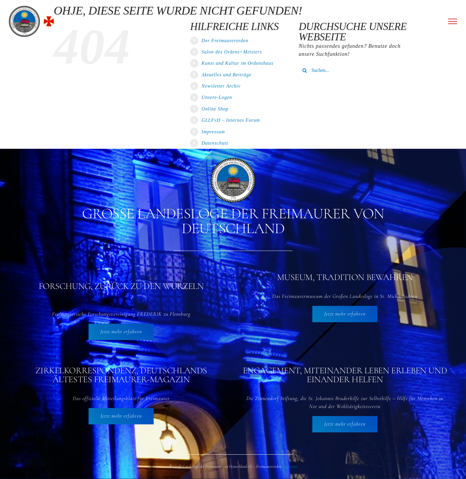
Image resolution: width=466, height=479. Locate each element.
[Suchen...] (355, 70)
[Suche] (305, 70)
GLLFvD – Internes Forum (230, 120)
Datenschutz (214, 143)
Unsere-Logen (216, 97)
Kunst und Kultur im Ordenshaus (237, 63)
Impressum (213, 131)
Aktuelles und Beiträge (226, 74)
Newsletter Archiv (220, 85)
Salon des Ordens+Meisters (231, 51)
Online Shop (215, 108)
